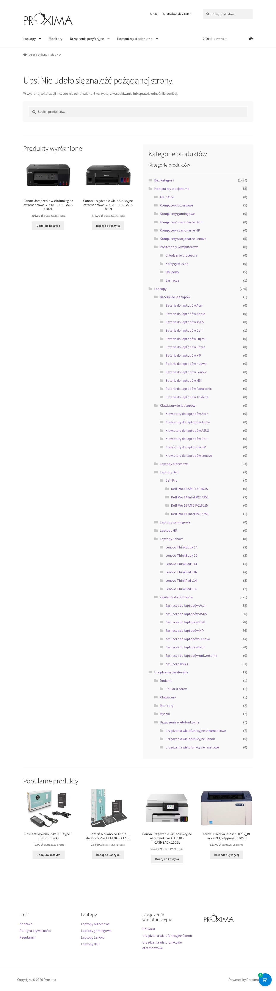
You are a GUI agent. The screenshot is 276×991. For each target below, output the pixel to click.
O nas (153, 14)
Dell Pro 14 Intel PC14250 (190, 497)
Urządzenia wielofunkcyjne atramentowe (195, 730)
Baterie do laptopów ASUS (184, 322)
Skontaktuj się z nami (176, 14)
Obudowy (172, 272)
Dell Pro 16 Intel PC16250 (190, 514)
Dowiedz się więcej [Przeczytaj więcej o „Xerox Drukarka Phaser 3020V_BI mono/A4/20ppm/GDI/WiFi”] (226, 855)
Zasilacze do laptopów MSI (185, 647)
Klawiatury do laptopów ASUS (187, 430)
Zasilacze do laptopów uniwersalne (191, 655)
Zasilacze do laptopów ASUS (186, 614)
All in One (167, 197)
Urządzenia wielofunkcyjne (179, 722)
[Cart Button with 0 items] (265, 980)
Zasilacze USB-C (177, 664)
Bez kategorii (164, 180)
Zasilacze (172, 280)
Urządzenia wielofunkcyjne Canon (190, 739)
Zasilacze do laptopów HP (184, 630)
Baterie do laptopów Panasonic (188, 388)
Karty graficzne (176, 264)
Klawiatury (168, 697)
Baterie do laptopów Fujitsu (185, 339)
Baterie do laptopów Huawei (186, 363)
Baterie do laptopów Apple (185, 314)
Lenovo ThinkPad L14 (181, 580)
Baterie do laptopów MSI (183, 380)
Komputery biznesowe (176, 205)
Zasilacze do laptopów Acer (185, 605)
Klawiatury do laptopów (177, 405)
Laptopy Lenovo (171, 539)
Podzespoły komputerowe (179, 247)
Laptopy (29, 38)
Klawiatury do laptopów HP (185, 447)
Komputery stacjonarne (134, 38)
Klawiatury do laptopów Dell (186, 438)
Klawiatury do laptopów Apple (187, 422)
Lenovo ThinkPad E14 (181, 564)
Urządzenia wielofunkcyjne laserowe (192, 747)
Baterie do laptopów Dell (183, 330)
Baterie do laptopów (175, 297)
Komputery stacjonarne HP (180, 230)
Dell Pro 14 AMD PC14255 (189, 489)
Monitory (55, 38)
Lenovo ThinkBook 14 (181, 547)
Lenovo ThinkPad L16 (181, 589)
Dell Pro (171, 480)
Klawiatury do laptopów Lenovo (188, 455)
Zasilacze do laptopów (176, 597)
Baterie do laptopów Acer (184, 305)
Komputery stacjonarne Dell (181, 222)
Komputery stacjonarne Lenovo (183, 238)
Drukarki (166, 680)
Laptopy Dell (169, 472)
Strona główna (37, 55)
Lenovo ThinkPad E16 (181, 572)
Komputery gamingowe (177, 213)
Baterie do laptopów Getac (185, 347)
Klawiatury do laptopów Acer (186, 413)
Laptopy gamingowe (175, 522)
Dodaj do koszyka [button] (48, 226)
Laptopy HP (168, 530)
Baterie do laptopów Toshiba (186, 397)
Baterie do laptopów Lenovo (186, 372)
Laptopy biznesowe (174, 464)
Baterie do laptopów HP (183, 355)
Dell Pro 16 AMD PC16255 (189, 505)
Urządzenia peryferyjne (87, 38)
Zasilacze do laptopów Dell (185, 622)
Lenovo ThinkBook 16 (181, 555)
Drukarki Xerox (176, 689)
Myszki (165, 714)
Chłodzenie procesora (181, 255)
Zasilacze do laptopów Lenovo (187, 639)
